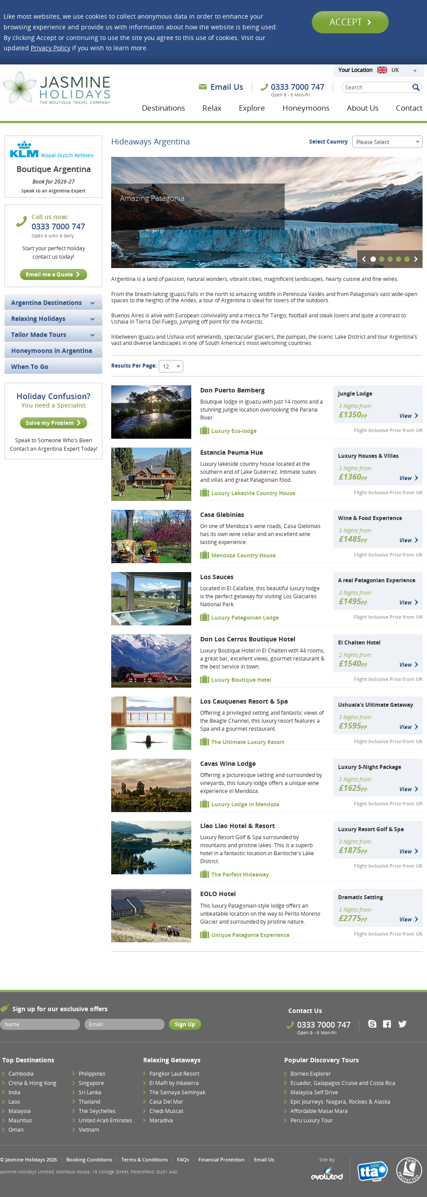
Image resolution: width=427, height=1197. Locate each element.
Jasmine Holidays (56, 88)
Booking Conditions (89, 1159)
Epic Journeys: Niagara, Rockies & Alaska (340, 1101)
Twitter (404, 1024)
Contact (409, 108)
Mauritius (20, 1120)
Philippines (92, 1073)
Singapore (91, 1083)
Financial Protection (221, 1159)
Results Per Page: (134, 365)
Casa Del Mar (166, 1101)
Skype (375, 1024)
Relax (212, 108)
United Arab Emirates (105, 1120)
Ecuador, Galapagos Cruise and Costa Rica (342, 1083)
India (14, 1092)
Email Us (226, 86)
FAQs (183, 1159)
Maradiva (161, 1120)
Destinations (163, 108)
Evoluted (326, 1173)
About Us (363, 108)
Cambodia (21, 1073)
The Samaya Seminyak (177, 1092)
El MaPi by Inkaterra (174, 1083)
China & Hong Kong (32, 1083)
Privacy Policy (50, 48)
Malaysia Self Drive (314, 1092)
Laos (14, 1101)
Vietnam (89, 1129)
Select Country (328, 141)
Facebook (390, 1024)
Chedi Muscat (166, 1111)
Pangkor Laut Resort (174, 1073)
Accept (350, 22)
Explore (252, 108)
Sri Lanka (90, 1092)
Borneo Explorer (310, 1073)
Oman (16, 1129)
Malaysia (19, 1111)
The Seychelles (97, 1111)
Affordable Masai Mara (319, 1111)
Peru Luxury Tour (311, 1120)
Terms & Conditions (144, 1159)
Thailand (89, 1101)
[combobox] (397, 70)
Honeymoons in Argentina (51, 350)
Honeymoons (306, 108)
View (405, 416)
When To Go (29, 366)
